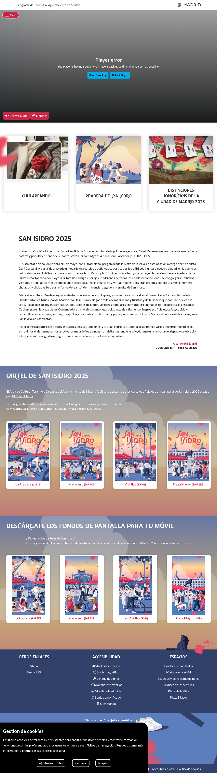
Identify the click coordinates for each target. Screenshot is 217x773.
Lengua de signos (106, 678)
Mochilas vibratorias (106, 685)
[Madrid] (189, 5)
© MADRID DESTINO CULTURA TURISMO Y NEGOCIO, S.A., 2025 (53, 408)
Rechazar (81, 763)
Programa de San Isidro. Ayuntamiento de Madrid (48, 4)
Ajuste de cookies (51, 763)
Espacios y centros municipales (178, 678)
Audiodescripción (106, 666)
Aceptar (103, 763)
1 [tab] (103, 216)
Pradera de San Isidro (178, 666)
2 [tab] (107, 216)
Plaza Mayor (178, 697)
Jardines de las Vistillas (178, 685)
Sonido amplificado (106, 697)
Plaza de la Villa (178, 691)
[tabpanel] (36, 173)
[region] (74, 748)
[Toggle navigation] (10, 15)
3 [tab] (111, 216)
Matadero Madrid (178, 672)
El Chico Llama (22, 396)
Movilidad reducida (106, 691)
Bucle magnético (106, 672)
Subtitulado (106, 703)
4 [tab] (114, 216)
